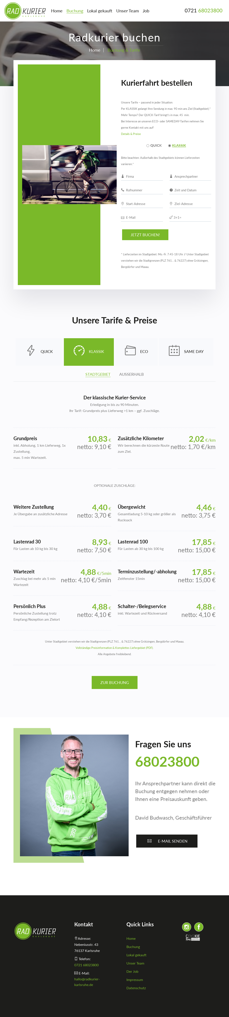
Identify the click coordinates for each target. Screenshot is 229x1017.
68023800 (167, 761)
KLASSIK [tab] (89, 352)
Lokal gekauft (99, 10)
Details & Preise (131, 134)
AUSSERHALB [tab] (131, 374)
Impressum (134, 980)
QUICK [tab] (39, 352)
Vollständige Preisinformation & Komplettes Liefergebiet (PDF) (114, 648)
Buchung (74, 10)
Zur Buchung (114, 682)
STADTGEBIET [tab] (98, 374)
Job (146, 10)
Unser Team (127, 10)
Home (57, 10)
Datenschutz (136, 988)
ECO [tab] (136, 352)
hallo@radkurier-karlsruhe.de (87, 982)
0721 (203, 10)
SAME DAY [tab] (186, 352)
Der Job (132, 971)
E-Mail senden (167, 841)
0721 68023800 (86, 965)
